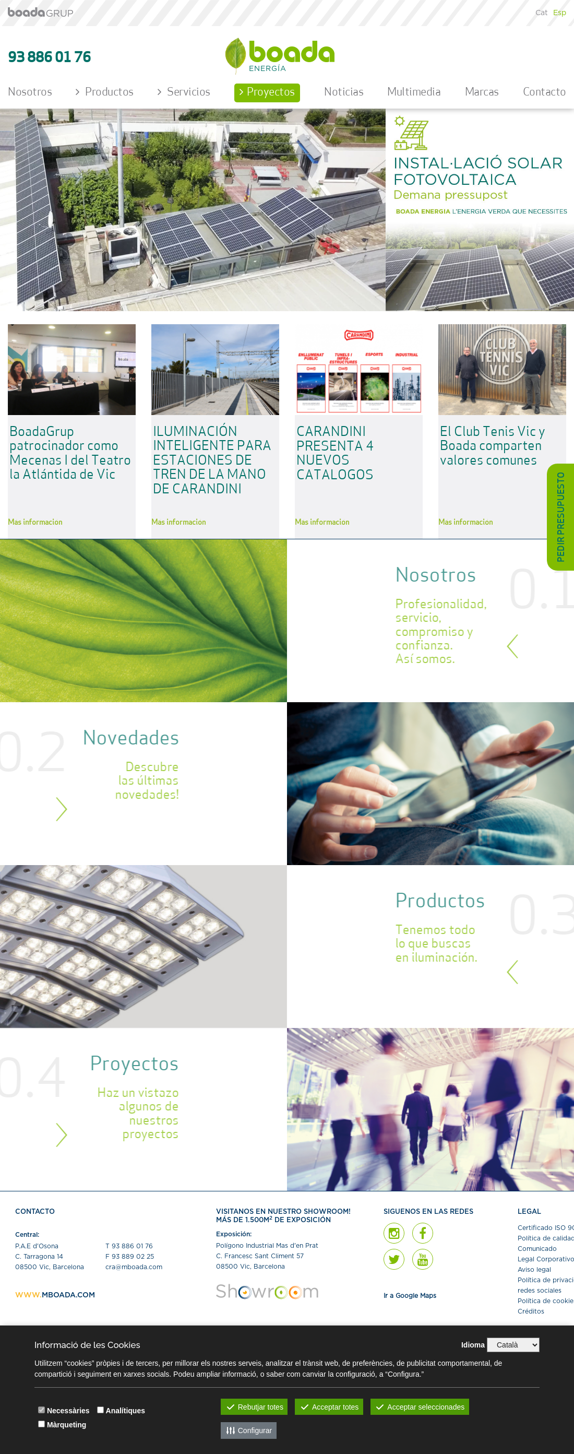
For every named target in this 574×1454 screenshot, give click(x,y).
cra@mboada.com (133, 1267)
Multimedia (413, 92)
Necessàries (68, 1410)
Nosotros (30, 92)
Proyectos (267, 92)
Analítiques (125, 1410)
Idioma (473, 1345)
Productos (105, 92)
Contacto (544, 92)
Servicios (184, 92)
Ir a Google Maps (410, 1296)
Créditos (531, 1311)
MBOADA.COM (68, 1295)
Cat (541, 13)
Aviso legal (534, 1270)
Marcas (482, 92)
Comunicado (537, 1249)
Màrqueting (66, 1425)
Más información (35, 523)
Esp (559, 13)
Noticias (343, 92)
